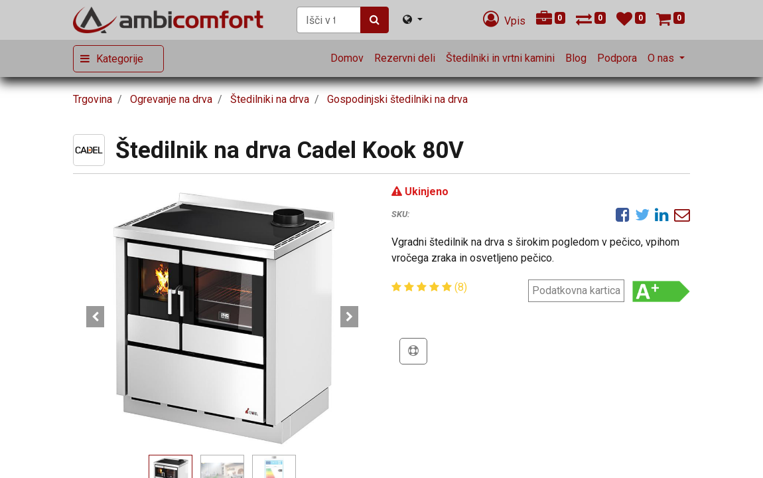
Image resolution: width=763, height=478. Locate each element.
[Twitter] (642, 214)
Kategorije (119, 58)
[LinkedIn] (662, 214)
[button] (95, 317)
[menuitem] (347, 58)
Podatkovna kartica (576, 290)
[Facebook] (623, 214)
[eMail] (682, 214)
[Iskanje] (374, 20)
